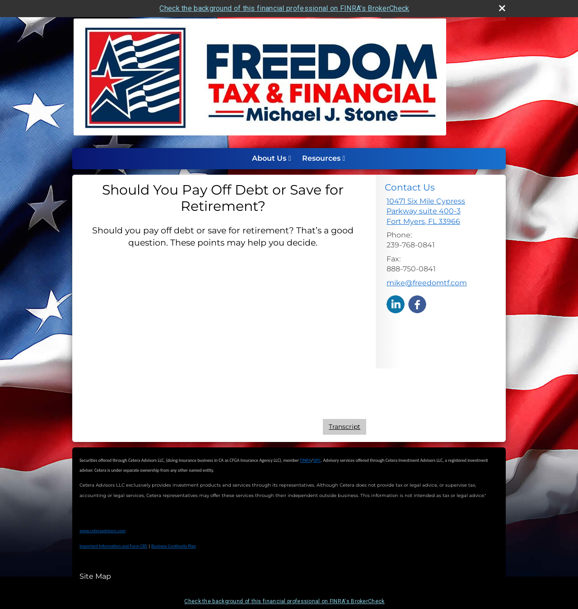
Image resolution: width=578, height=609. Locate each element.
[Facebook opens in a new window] (417, 303)
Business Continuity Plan (173, 546)
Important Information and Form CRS (113, 546)
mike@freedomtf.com (427, 283)
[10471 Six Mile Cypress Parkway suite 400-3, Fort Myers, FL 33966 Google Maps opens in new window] (441, 211)
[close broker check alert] (502, 8)
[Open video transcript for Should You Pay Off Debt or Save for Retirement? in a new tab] (344, 427)
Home (237, 158)
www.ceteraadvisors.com (102, 531)
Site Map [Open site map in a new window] (95, 576)
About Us (269, 158)
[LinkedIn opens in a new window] (396, 303)
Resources (321, 158)
